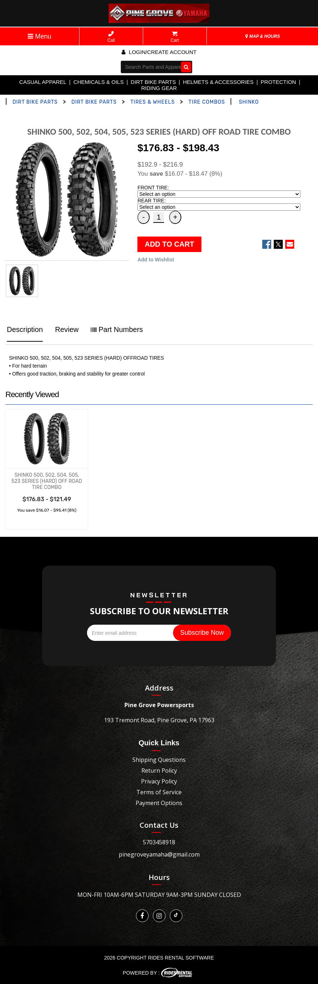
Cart (175, 37)
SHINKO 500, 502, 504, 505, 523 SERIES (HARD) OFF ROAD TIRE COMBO (47, 481)
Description (25, 329)
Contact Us (159, 825)
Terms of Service (159, 792)
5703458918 (159, 842)
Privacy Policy (159, 781)
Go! (184, 66)
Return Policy (159, 770)
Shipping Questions (159, 759)
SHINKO (249, 102)
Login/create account (159, 52)
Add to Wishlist (155, 259)
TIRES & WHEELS (152, 102)
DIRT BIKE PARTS (153, 82)
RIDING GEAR (159, 88)
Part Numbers (117, 329)
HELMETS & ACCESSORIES (218, 82)
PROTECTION (278, 82)
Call (111, 37)
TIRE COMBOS (206, 102)
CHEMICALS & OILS (98, 82)
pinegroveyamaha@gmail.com (159, 854)
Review (67, 329)
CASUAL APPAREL (43, 82)
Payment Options (159, 803)
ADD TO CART (169, 244)
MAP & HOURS (262, 36)
